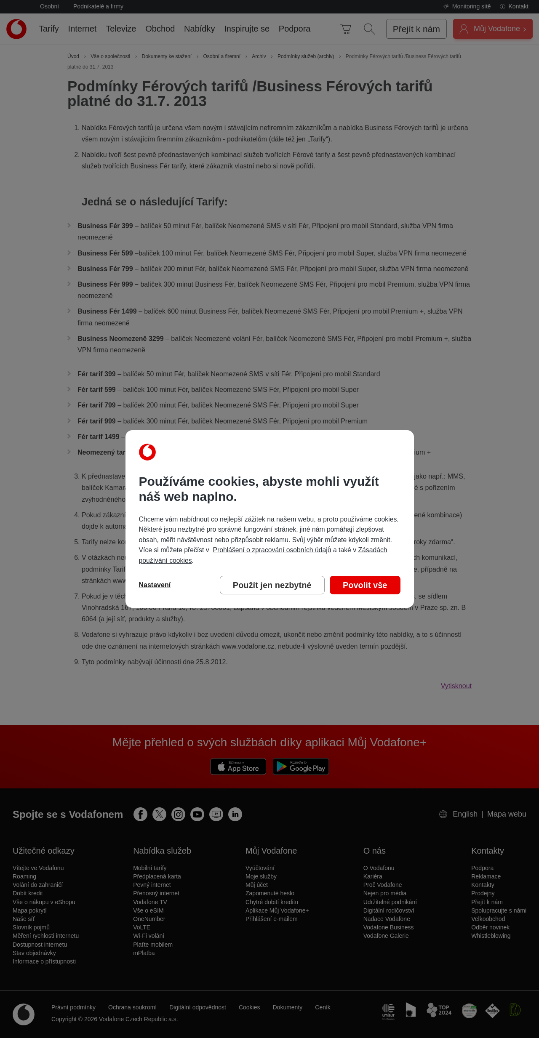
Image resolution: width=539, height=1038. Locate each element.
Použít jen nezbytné (272, 585)
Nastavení (155, 584)
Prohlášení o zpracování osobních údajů (272, 550)
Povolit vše (365, 585)
